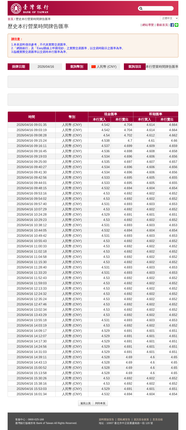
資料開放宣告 (106, 419)
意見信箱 (158, 419)
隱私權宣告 (124, 419)
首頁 (10, 19)
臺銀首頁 (162, 24)
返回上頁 (85, 403)
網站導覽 (148, 24)
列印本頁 (100, 403)
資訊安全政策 (141, 419)
